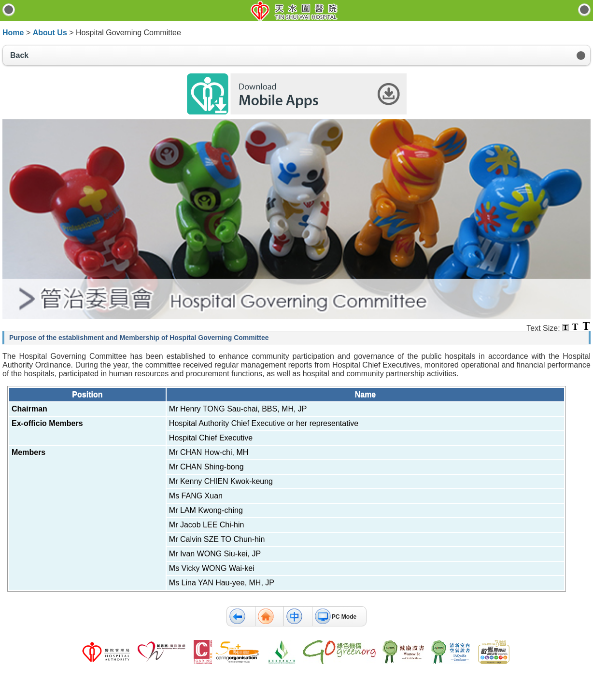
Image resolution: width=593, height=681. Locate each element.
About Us (50, 32)
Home (13, 32)
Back (19, 55)
